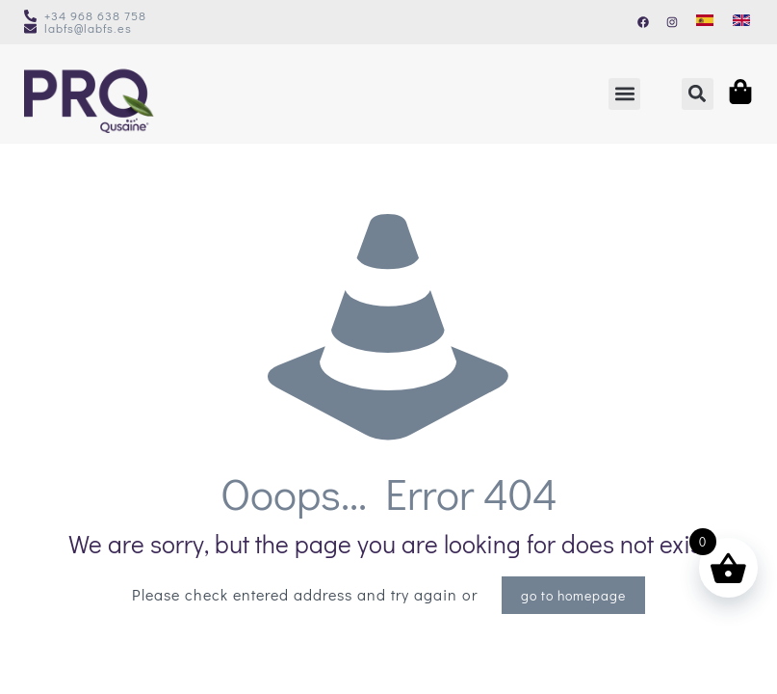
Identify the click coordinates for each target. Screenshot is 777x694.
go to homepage (573, 595)
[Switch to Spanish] (704, 20)
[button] (624, 94)
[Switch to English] (741, 20)
